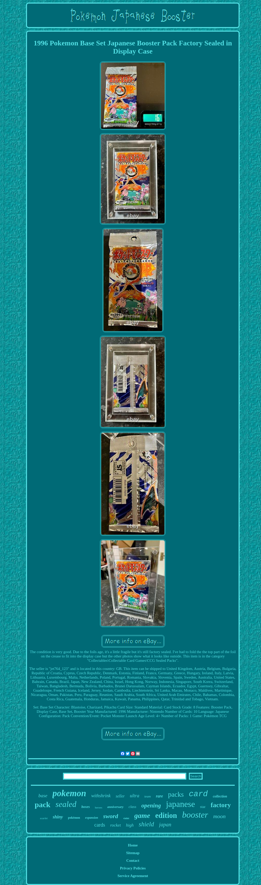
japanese (180, 804)
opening (151, 805)
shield (146, 824)
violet (126, 818)
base (42, 795)
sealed (66, 804)
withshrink (101, 795)
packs (176, 794)
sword (110, 816)
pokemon (69, 793)
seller (120, 796)
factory (221, 805)
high (130, 825)
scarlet (44, 818)
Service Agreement (133, 876)
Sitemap (133, 853)
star (203, 807)
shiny (58, 816)
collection (220, 796)
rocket (115, 825)
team (147, 796)
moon (219, 816)
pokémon (74, 817)
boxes (86, 807)
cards (99, 825)
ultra (134, 795)
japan (165, 824)
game (142, 815)
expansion (91, 817)
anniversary (115, 807)
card (198, 794)
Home (133, 845)
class (132, 807)
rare (159, 796)
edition (166, 815)
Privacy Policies (133, 868)
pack (42, 804)
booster (195, 814)
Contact (132, 860)
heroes (98, 807)
